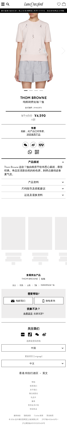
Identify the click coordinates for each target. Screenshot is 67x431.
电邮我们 (18, 300)
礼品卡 (33, 397)
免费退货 (27, 313)
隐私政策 (27, 415)
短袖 (43, 278)
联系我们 (33, 386)
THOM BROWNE (33, 97)
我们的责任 (33, 393)
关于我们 (33, 389)
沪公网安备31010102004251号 (33, 423)
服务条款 (17, 415)
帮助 (33, 382)
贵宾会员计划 (33, 405)
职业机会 (33, 409)
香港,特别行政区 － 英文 (33, 373)
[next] (63, 50)
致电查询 (49, 300)
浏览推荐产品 (33, 134)
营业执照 (50, 415)
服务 (33, 401)
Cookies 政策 (38, 415)
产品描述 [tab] (46, 162)
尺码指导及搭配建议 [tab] (42, 188)
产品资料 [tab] (46, 182)
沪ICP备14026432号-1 (50, 419)
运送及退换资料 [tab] (44, 195)
